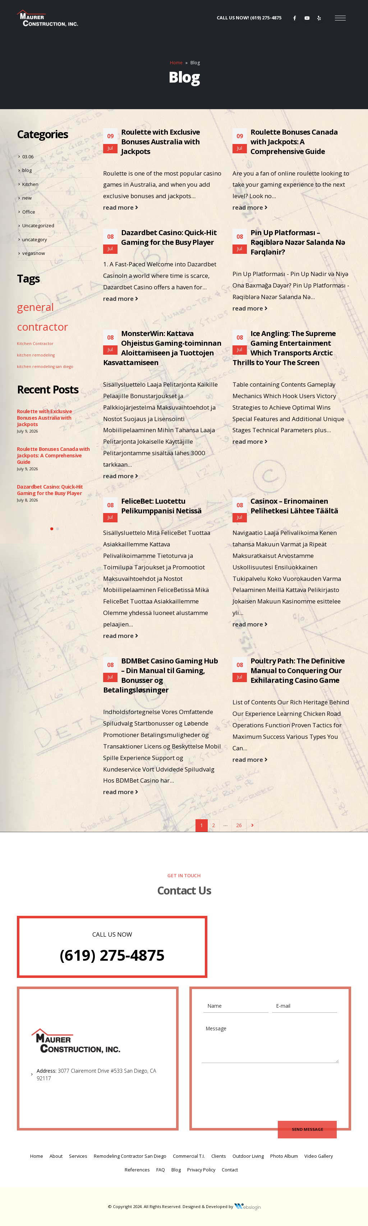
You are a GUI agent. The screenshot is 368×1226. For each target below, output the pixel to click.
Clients (218, 1156)
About (56, 1156)
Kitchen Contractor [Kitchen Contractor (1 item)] (35, 343)
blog (27, 170)
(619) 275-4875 (112, 955)
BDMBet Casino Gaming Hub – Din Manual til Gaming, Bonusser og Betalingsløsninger (160, 675)
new (27, 198)
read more (120, 207)
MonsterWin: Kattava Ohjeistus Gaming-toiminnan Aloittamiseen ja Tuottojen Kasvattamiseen (162, 347)
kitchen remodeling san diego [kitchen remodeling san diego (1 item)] (45, 366)
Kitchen (30, 184)
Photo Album (284, 1156)
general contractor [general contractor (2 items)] (42, 317)
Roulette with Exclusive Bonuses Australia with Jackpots (160, 141)
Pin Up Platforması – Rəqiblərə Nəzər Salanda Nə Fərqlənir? (297, 242)
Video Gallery (318, 1156)
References (137, 1170)
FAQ (160, 1170)
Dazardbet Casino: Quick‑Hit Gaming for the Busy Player (169, 237)
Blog (176, 1170)
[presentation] (258, 1087)
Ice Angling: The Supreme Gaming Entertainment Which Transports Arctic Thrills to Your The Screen (284, 347)
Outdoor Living (248, 1156)
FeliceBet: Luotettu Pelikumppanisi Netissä (161, 506)
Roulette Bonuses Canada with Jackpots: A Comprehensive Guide (294, 141)
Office (28, 212)
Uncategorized (38, 225)
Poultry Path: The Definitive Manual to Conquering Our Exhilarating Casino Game (297, 670)
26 (239, 825)
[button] (52, 529)
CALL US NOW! (249, 18)
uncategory (34, 239)
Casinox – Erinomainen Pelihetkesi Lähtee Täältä (294, 506)
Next (252, 825)
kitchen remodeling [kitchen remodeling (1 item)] (36, 355)
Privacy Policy (201, 1170)
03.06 (27, 156)
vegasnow (33, 253)
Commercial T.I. (189, 1156)
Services (78, 1156)
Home (176, 63)
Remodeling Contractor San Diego (130, 1156)
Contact (230, 1170)
